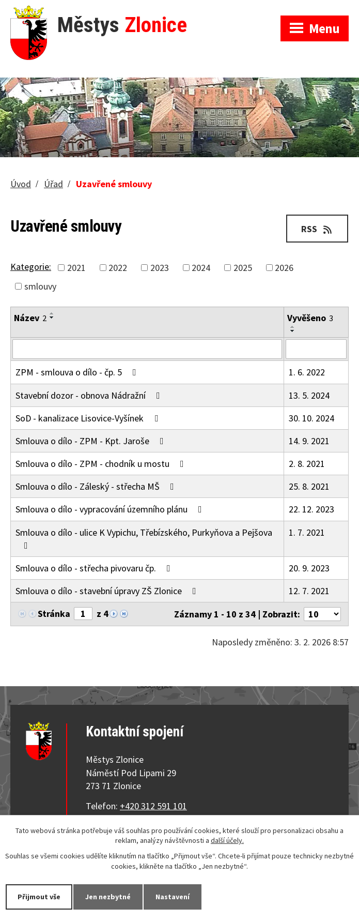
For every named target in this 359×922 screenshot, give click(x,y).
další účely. (227, 840)
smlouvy (40, 286)
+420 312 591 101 (153, 806)
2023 (159, 268)
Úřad (53, 184)
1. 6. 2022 (307, 372)
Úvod (20, 184)
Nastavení (172, 896)
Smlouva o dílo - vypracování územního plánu (110, 509)
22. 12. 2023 (311, 509)
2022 (117, 268)
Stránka (54, 613)
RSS (317, 229)
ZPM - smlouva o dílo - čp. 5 (78, 372)
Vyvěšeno (310, 318)
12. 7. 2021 (309, 591)
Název (30, 318)
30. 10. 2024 (311, 418)
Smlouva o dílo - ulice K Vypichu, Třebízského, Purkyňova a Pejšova (143, 538)
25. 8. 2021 (309, 486)
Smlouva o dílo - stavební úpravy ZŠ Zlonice (107, 591)
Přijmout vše (39, 896)
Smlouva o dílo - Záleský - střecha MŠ (96, 486)
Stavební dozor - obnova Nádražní (89, 395)
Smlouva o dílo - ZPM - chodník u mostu (101, 464)
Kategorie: (30, 267)
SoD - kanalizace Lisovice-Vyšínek (88, 418)
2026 (284, 268)
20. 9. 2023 (309, 568)
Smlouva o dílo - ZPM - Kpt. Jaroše (91, 441)
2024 (201, 268)
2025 (242, 268)
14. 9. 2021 (309, 441)
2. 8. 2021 (307, 464)
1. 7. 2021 (307, 532)
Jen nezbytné (108, 896)
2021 (76, 268)
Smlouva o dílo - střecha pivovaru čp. (95, 568)
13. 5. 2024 (309, 395)
